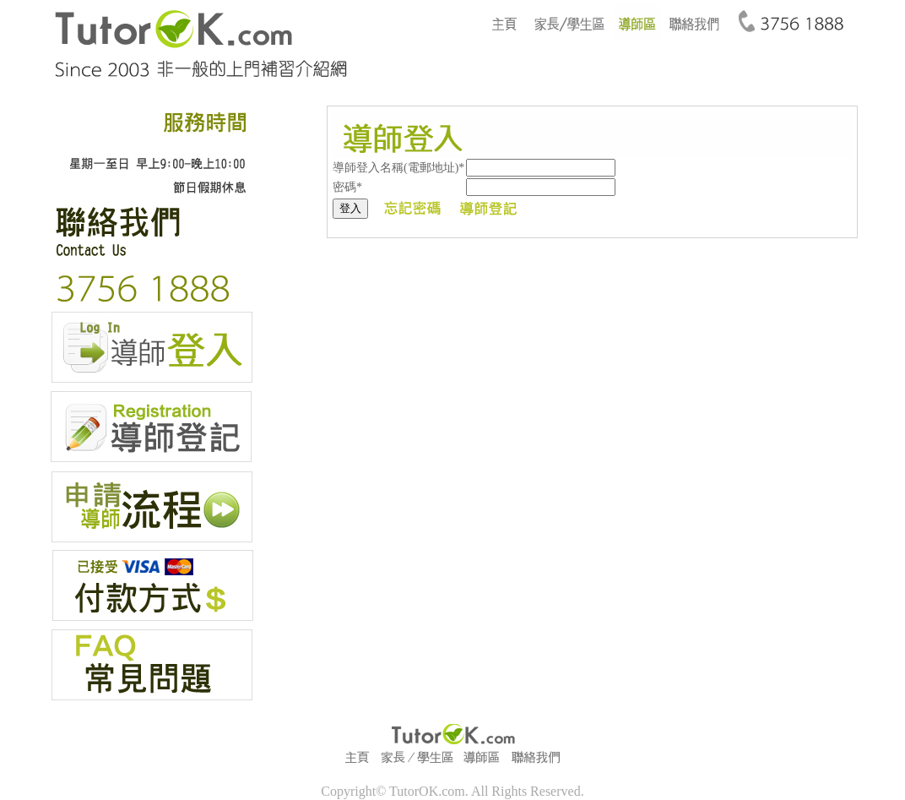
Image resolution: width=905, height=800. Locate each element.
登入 (350, 208)
